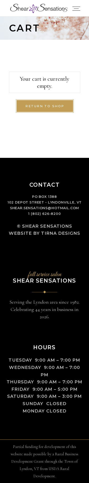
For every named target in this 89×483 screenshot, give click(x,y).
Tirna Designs (60, 233)
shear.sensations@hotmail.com (44, 208)
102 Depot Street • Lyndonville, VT (44, 202)
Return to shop (44, 106)
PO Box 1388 (44, 197)
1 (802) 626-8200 (44, 214)
